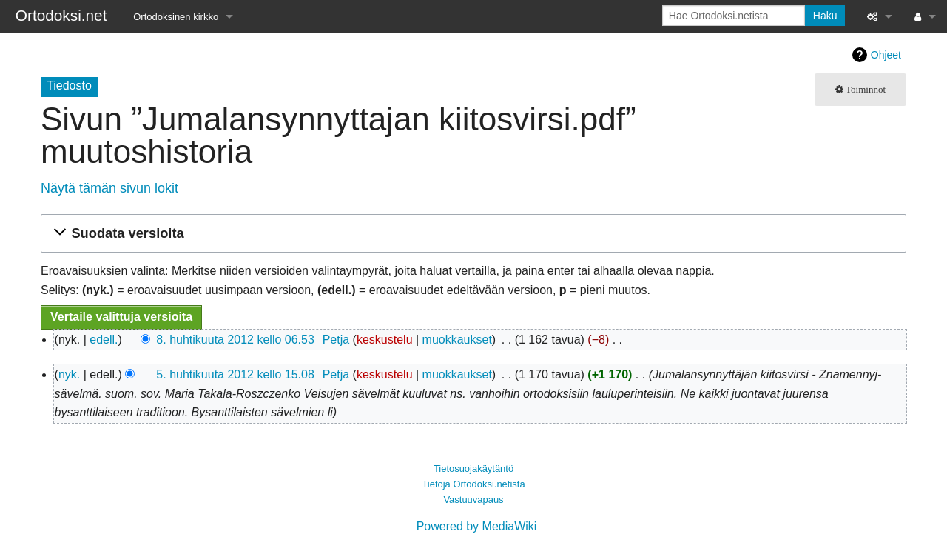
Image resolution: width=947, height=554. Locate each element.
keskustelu (385, 339)
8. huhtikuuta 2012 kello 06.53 (235, 339)
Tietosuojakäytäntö (473, 468)
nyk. (69, 374)
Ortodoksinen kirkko (175, 16)
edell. (104, 339)
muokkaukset (457, 339)
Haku (825, 15)
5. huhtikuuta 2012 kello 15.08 (235, 374)
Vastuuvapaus (473, 499)
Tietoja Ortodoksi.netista (473, 484)
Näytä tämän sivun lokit (109, 188)
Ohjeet (886, 55)
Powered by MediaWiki (477, 526)
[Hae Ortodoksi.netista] (733, 15)
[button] (471, 233)
